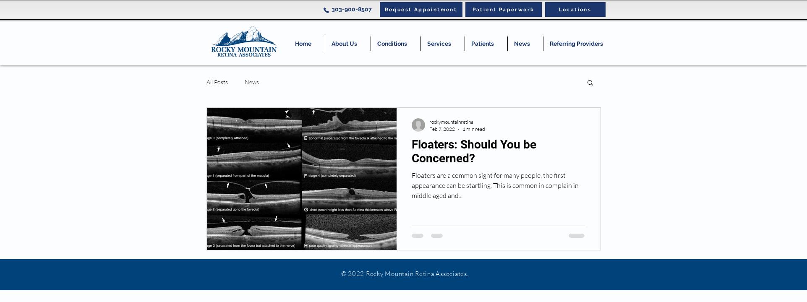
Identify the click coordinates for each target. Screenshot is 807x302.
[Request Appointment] (421, 9)
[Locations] (575, 9)
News (252, 82)
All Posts (217, 82)
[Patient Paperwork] (503, 9)
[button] (395, 43)
